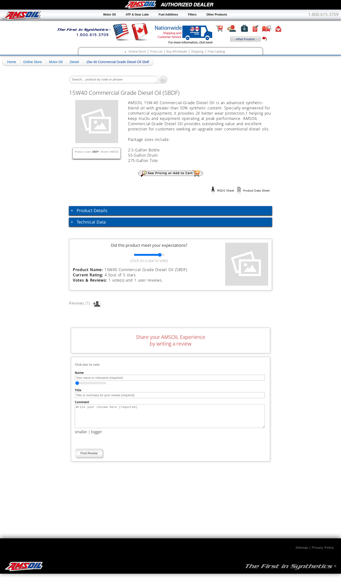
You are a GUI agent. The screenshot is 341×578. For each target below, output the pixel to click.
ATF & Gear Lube (137, 14)
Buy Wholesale (176, 51)
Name (79, 372)
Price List (156, 51)
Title (78, 390)
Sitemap (301, 552)
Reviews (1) (85, 303)
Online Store (137, 51)
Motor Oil (109, 14)
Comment (82, 402)
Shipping (197, 51)
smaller (81, 436)
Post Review (89, 457)
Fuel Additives (168, 14)
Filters (192, 14)
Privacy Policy (323, 552)
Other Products (216, 14)
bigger (96, 436)
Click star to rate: (87, 364)
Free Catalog (216, 51)
